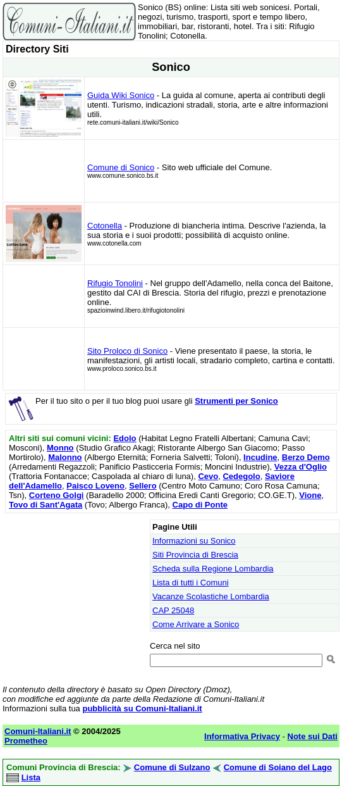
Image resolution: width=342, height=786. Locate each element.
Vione (310, 495)
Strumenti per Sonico (236, 401)
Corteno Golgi (56, 495)
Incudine (260, 457)
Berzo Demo (306, 457)
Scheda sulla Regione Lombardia (213, 568)
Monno (60, 447)
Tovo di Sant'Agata (45, 504)
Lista (30, 777)
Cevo (208, 476)
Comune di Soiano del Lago (278, 767)
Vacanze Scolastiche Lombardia (210, 596)
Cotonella (104, 225)
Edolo (124, 438)
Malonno (65, 457)
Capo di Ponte (200, 504)
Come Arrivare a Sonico (195, 624)
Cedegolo (241, 476)
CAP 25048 (173, 610)
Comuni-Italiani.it (37, 731)
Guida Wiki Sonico (120, 95)
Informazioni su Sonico (194, 541)
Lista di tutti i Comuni (190, 582)
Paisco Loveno (95, 485)
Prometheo (25, 740)
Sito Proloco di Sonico (127, 351)
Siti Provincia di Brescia (195, 554)
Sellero (142, 485)
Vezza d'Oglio (300, 466)
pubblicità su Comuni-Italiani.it (142, 708)
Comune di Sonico (120, 167)
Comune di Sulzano (172, 767)
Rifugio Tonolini (115, 283)
